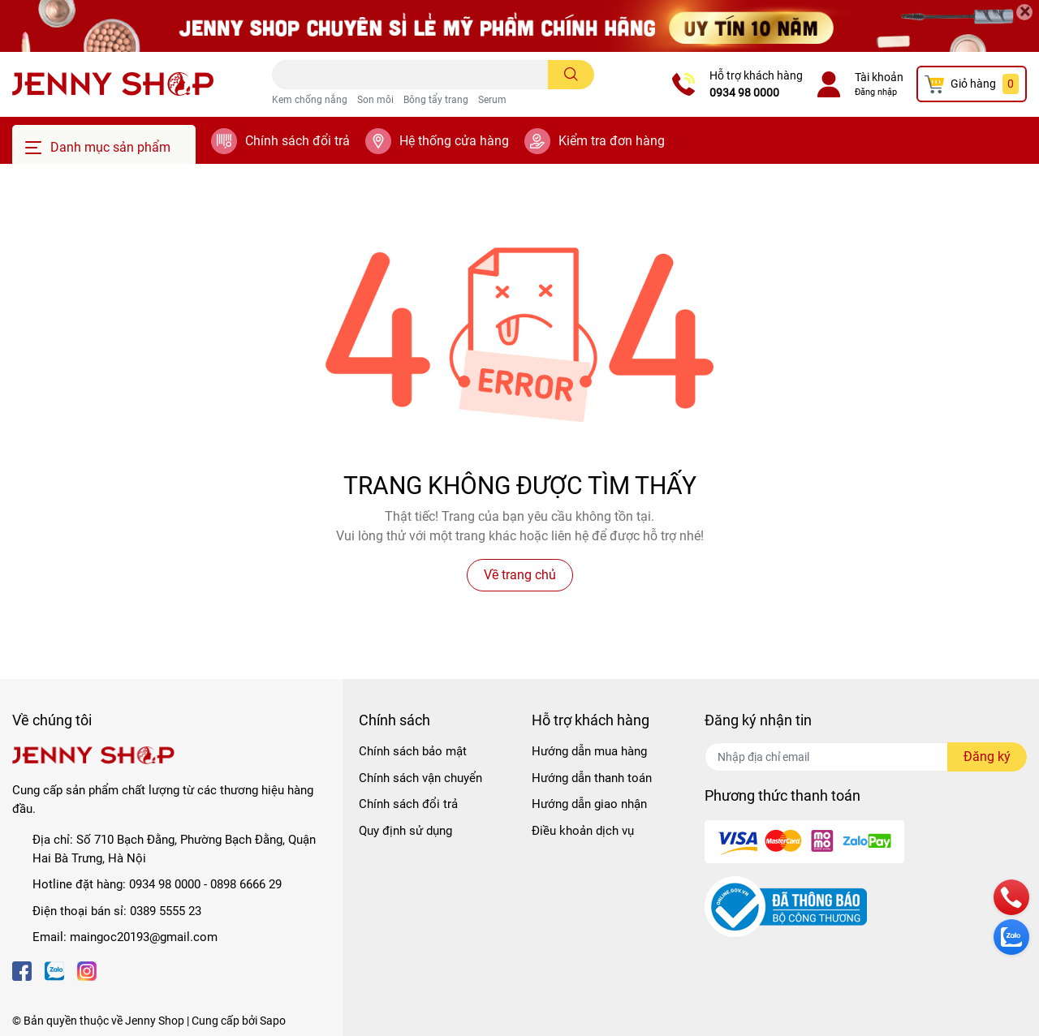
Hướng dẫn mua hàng (589, 751)
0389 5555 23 (165, 911)
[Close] (1024, 12)
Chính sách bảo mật (413, 751)
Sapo (273, 1020)
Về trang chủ (520, 574)
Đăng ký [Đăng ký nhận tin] (987, 756)
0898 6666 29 (246, 884)
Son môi (375, 99)
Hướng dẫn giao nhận (589, 804)
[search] (571, 74)
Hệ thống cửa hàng (454, 140)
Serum (492, 99)
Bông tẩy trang (435, 99)
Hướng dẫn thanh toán (592, 778)
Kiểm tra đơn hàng (611, 140)
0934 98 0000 (744, 92)
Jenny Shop (154, 1020)
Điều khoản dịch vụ (583, 830)
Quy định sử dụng (405, 830)
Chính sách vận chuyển (420, 778)
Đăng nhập (876, 92)
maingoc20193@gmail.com (144, 937)
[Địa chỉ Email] (866, 757)
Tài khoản (879, 77)
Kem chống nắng (309, 99)
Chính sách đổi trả (297, 140)
